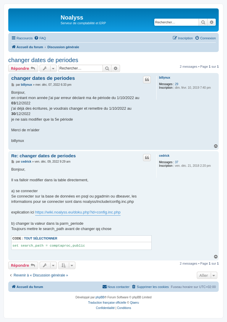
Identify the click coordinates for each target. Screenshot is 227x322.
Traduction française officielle (107, 302)
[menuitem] (40, 38)
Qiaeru (134, 302)
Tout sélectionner (40, 238)
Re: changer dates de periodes (43, 155)
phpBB (99, 297)
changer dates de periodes (43, 60)
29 (176, 84)
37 (176, 162)
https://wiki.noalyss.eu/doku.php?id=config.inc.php (78, 212)
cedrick (164, 155)
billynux (164, 77)
